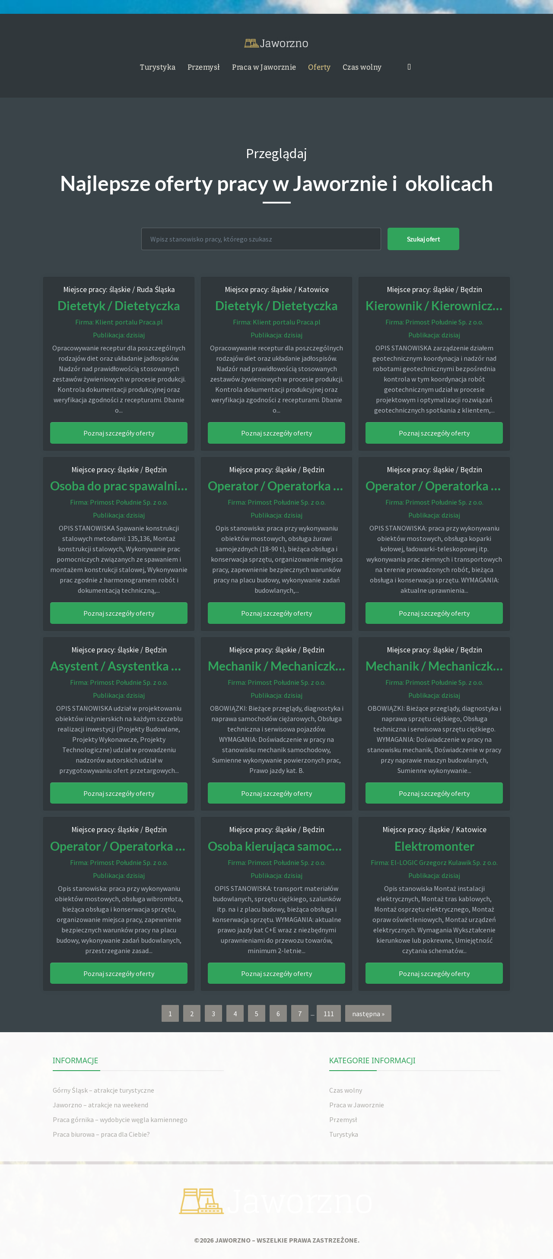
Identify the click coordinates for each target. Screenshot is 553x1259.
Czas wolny (362, 66)
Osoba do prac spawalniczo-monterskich (167, 485)
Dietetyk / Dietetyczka (119, 305)
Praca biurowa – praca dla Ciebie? (101, 1133)
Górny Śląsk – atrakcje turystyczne (103, 1089)
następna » (368, 1012)
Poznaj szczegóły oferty (118, 432)
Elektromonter (434, 844)
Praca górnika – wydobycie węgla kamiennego (120, 1118)
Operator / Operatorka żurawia (299, 485)
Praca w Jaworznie (264, 66)
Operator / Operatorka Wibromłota (153, 844)
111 (329, 1012)
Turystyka (158, 66)
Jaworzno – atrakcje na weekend (100, 1104)
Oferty (319, 66)
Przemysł (204, 66)
